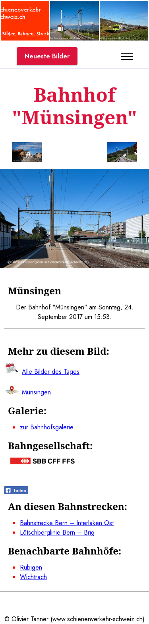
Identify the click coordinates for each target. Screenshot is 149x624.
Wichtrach (33, 576)
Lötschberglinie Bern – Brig (57, 532)
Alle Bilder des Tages (50, 371)
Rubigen (31, 567)
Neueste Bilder (47, 56)
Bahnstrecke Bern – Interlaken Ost (67, 522)
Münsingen (36, 392)
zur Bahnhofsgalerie (47, 427)
